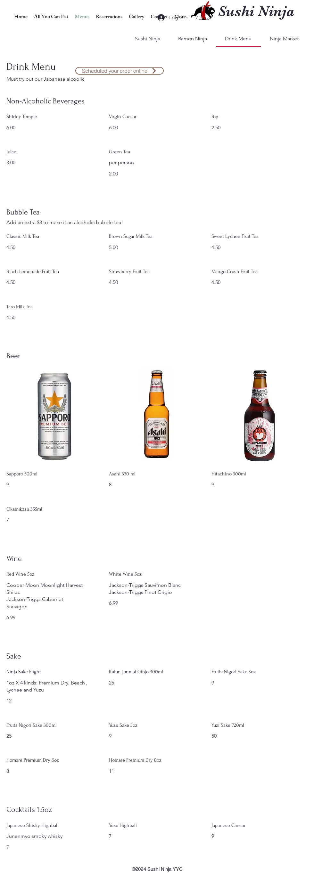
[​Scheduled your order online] (119, 71)
